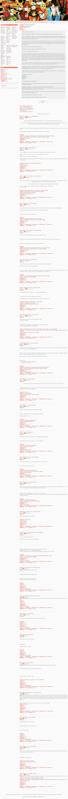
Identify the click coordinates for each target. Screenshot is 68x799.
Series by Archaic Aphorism (25, 107)
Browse (41, 22)
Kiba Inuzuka (32, 302)
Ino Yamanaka (41, 779)
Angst (31, 137)
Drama (36, 137)
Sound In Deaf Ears (26, 116)
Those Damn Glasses (26, 457)
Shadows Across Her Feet (27, 511)
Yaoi (29, 138)
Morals (23, 662)
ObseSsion (24, 86)
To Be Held (24, 378)
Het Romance (3, 27)
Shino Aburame (28, 367)
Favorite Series (23, 110)
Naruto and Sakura (40, 679)
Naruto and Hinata (53, 329)
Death (29, 193)
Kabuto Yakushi (51, 135)
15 (31, 288)
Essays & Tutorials (14, 27)
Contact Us (46, 22)
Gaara (26, 330)
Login (51, 22)
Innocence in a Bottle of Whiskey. (28, 532)
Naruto (32, 760)
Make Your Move (25, 259)
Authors (28, 22)
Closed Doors (24, 405)
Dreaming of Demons (26, 314)
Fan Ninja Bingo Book (8, 57)
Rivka (14, 794)
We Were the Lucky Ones (26, 567)
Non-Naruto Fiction (14, 37)
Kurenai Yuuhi (46, 367)
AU (24, 138)
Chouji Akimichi (28, 393)
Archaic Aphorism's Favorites (25, 111)
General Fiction (2, 37)
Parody (37, 304)
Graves (23, 634)
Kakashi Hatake (28, 247)
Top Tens (36, 22)
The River (24, 613)
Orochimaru (39, 135)
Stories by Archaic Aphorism (25, 105)
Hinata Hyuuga (28, 275)
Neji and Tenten (39, 301)
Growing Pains (25, 773)
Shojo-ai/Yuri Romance (3, 57)
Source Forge (29, 794)
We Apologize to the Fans (27, 287)
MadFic (7, 45)
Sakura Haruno (28, 191)
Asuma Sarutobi (47, 247)
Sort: (40, 102)
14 (31, 148)
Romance (44, 137)
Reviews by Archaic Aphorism (25, 108)
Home (16, 22)
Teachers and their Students (27, 230)
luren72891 (10, 78)
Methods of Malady (26, 343)
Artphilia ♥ (35, 796)
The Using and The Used (27, 595)
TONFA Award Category (14, 46)
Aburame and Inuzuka (27, 371)
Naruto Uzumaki (40, 191)
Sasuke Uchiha (45, 135)
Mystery (40, 137)
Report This (43, 101)
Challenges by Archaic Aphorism (26, 109)
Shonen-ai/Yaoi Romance (2, 46)
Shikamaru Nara (33, 135)
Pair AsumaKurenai (61, 779)
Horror (34, 368)
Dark (34, 137)
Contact (33, 24)
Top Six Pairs (32, 301)
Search (32, 22)
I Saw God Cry (25, 746)
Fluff (41, 778)
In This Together (25, 203)
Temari (54, 330)
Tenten (57, 330)
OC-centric (8, 36)
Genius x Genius (26, 424)
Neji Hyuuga (27, 135)
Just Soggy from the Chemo (27, 176)
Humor (41, 248)
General (37, 248)
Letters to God (25, 147)
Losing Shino (24, 717)
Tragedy (47, 137)
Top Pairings (37, 190)
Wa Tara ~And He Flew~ (27, 88)
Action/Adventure (26, 137)
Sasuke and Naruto (44, 190)
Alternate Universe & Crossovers (8, 28)
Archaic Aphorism (34, 116)
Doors (23, 432)
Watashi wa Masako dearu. (27, 692)
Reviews (28, 117)
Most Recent (22, 22)
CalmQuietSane (25, 482)
